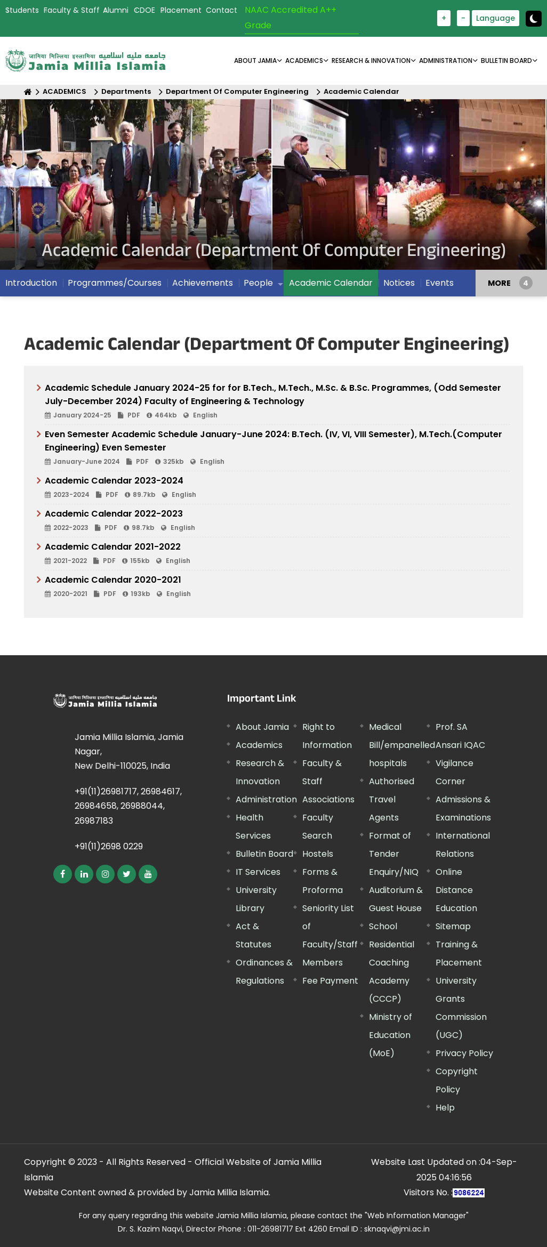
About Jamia (255, 60)
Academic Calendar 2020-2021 (277, 587)
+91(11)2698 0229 (109, 846)
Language (495, 18)
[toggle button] (534, 19)
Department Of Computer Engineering (237, 91)
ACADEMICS (304, 60)
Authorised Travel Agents (391, 799)
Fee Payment (330, 981)
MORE (499, 283)
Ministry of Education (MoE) (390, 1035)
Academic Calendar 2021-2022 (277, 554)
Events (439, 283)
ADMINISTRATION (445, 60)
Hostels (317, 854)
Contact (221, 10)
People (258, 283)
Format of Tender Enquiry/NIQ (394, 854)
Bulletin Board (264, 854)
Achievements (202, 283)
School (383, 926)
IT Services (258, 872)
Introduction (31, 283)
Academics (259, 745)
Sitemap (453, 926)
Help (445, 1107)
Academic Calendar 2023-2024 (277, 487)
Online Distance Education (456, 890)
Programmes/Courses (115, 283)
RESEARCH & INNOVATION (371, 60)
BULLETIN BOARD (506, 60)
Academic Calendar (361, 91)
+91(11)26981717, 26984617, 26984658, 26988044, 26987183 (128, 805)
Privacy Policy (464, 1053)
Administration (266, 799)
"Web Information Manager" (417, 1215)
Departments (126, 91)
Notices (399, 283)
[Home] (28, 92)
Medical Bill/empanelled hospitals (402, 745)
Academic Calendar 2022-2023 (277, 521)
